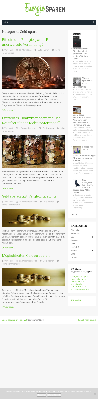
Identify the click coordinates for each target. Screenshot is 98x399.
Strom (74, 250)
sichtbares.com (78, 281)
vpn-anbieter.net (78, 286)
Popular (76, 34)
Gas (72, 237)
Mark (11, 50)
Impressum (76, 300)
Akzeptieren (41, 395)
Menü (6, 22)
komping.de (76, 284)
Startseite (75, 230)
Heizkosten (76, 233)
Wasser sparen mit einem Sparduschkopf (82, 82)
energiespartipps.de (80, 276)
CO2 (73, 243)
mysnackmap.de (78, 279)
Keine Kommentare (11, 205)
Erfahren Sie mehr (54, 395)
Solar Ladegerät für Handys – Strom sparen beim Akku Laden (83, 186)
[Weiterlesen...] (8, 110)
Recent (76, 37)
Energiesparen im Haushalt (14, 320)
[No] (95, 393)
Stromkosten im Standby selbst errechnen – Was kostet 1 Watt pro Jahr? (80, 54)
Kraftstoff (75, 247)
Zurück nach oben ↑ (87, 320)
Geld (73, 254)
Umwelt (74, 257)
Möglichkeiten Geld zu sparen (26, 255)
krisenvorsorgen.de (80, 289)
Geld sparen (43, 50)
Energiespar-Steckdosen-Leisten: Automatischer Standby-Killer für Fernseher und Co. (82, 120)
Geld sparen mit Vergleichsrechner (30, 196)
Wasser (74, 240)
